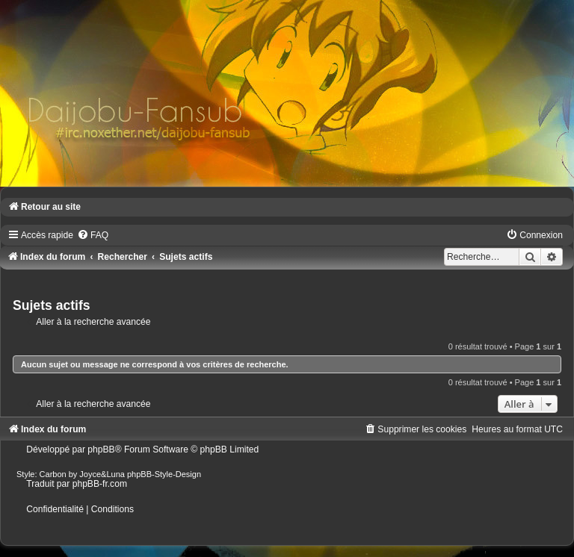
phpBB (100, 449)
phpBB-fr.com (99, 484)
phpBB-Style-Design (164, 474)
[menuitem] (92, 235)
